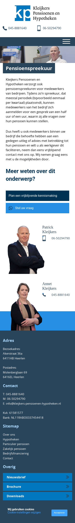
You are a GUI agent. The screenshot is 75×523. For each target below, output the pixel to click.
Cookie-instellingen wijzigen (24, 512)
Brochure (38, 486)
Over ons (9, 434)
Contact (8, 458)
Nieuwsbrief (38, 477)
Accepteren (59, 512)
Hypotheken (11, 439)
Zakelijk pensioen (14, 449)
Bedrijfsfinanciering (16, 453)
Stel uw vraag (21, 208)
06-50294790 (52, 28)
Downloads (38, 496)
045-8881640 (17, 28)
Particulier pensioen (16, 444)
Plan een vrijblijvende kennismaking (33, 195)
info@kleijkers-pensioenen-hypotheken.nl (33, 403)
